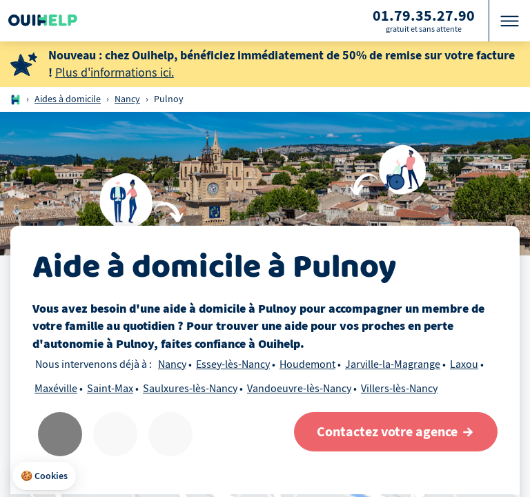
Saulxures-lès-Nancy (190, 389)
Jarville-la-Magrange (392, 364)
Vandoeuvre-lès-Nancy (299, 389)
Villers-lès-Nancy (399, 389)
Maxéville (56, 389)
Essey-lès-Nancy (233, 364)
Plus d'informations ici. (114, 73)
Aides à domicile (68, 99)
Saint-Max (110, 389)
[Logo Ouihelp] (42, 20)
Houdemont (307, 364)
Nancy (127, 99)
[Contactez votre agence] (396, 431)
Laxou (464, 364)
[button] (44, 476)
